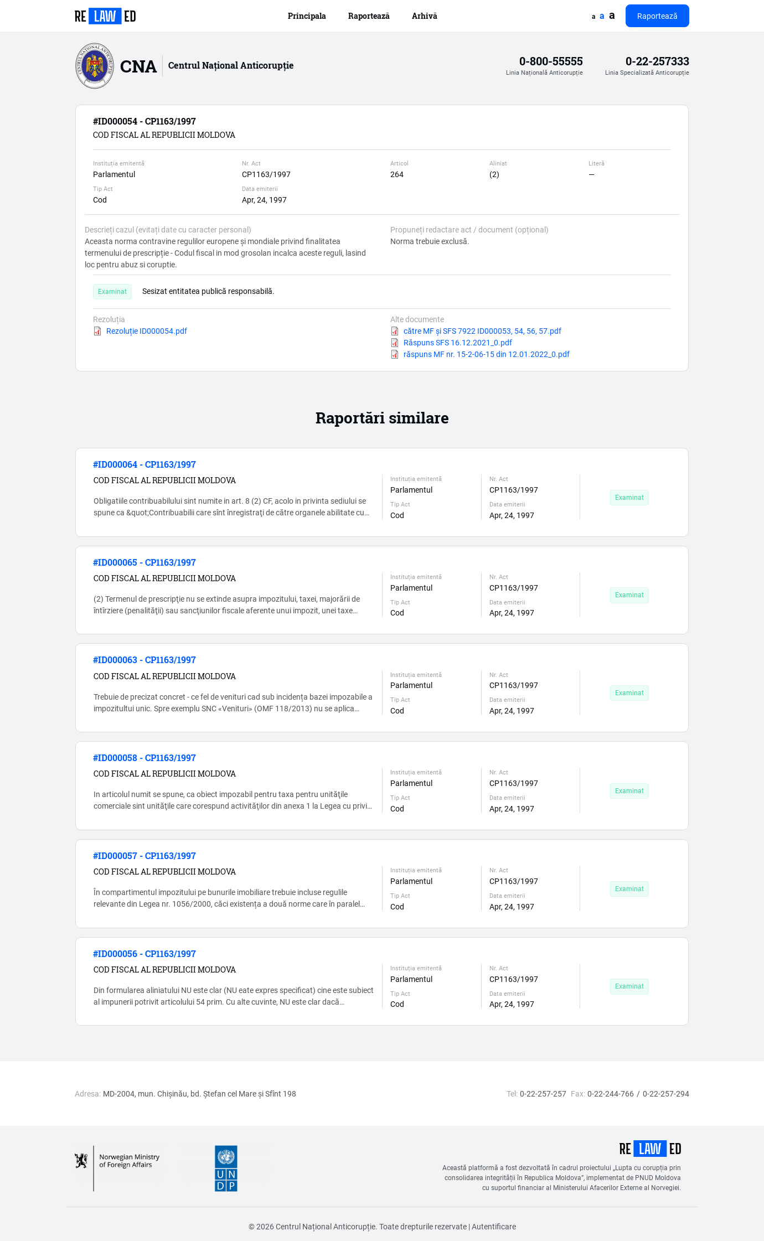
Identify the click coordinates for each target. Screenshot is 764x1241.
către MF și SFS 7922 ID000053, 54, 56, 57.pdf (482, 330)
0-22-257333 (657, 61)
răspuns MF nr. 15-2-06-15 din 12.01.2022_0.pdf (487, 354)
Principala (307, 16)
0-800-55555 (551, 61)
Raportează (369, 16)
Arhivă (424, 16)
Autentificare (494, 1226)
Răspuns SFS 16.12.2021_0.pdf (458, 342)
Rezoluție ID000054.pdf (146, 330)
